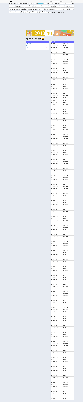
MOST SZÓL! (11, 3)
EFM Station (57, 5)
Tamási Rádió (51, 9)
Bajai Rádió (50, 3)
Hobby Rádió (18, 6)
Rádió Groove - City (12, 6)
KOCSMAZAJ (28, 45)
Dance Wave (39, 5)
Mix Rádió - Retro (28, 8)
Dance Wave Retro (45, 5)
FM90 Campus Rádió (24, 5)
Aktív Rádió (36, 3)
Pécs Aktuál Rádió (57, 8)
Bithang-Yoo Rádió (12, 5)
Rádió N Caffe (11, 9)
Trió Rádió (68, 9)
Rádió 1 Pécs (72, 8)
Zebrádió (71, 9)
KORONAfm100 (53, 6)
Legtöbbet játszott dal (25, 12)
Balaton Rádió (55, 3)
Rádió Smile (35, 9)
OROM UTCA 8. (29, 43)
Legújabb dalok (48, 12)
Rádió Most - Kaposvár (46, 6)
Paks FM (52, 8)
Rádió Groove (72, 5)
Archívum (66, 1)
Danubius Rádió (51, 5)
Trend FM (64, 9)
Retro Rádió (16, 9)
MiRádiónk (72, 6)
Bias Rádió (72, 3)
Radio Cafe (17, 5)
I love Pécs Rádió (24, 6)
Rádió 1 (67, 8)
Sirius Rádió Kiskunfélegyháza (23, 9)
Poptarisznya (63, 8)
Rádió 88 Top (31, 3)
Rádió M (68, 6)
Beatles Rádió (60, 3)
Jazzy (41, 6)
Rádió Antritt (45, 3)
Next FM (42, 8)
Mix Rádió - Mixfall (21, 8)
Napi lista (14, 12)
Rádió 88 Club (20, 3)
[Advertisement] (50, 22)
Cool (34, 5)
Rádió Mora (33, 8)
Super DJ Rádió (40, 9)
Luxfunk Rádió (64, 6)
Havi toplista (19, 12)
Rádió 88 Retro (25, 3)
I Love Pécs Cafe (30, 6)
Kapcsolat (71, 1)
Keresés (61, 1)
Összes (27, 49)
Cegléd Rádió (30, 5)
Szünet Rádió (46, 9)
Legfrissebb (11, 12)
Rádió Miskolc (11, 8)
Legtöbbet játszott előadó (33, 12)
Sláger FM (30, 9)
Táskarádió (55, 9)
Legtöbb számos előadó (41, 12)
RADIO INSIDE (36, 6)
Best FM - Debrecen (66, 3)
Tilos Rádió (60, 9)
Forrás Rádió (62, 5)
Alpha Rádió (40, 3)
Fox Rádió (67, 5)
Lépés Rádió (59, 6)
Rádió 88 (15, 3)
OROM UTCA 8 (28, 47)
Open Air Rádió (47, 8)
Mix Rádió (15, 8)
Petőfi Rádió (38, 8)
